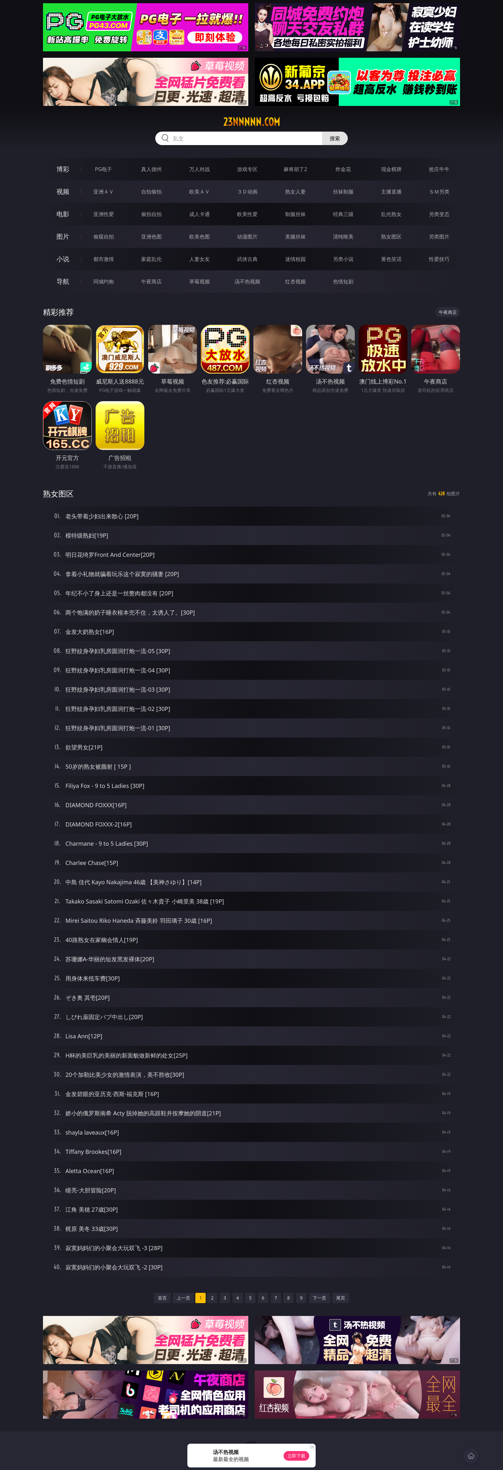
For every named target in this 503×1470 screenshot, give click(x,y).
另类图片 (439, 236)
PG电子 (103, 169)
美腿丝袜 (295, 236)
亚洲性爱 (103, 214)
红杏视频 (295, 281)
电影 (62, 214)
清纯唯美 (343, 236)
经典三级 (343, 214)
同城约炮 (103, 281)
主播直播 (391, 191)
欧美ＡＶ (199, 191)
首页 (162, 1298)
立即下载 (296, 1456)
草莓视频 (199, 281)
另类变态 (439, 214)
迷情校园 (295, 259)
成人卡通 (199, 214)
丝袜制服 (343, 191)
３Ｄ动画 (247, 191)
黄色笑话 (391, 259)
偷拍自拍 (151, 214)
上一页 (183, 1298)
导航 (62, 281)
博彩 (62, 169)
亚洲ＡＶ (103, 191)
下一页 (319, 1298)
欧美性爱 (247, 214)
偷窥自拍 (103, 236)
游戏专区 (247, 169)
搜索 (335, 138)
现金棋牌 (391, 169)
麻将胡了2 (295, 169)
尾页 (340, 1298)
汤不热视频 (247, 281)
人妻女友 (199, 259)
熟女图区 (391, 236)
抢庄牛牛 (439, 169)
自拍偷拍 (151, 191)
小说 (62, 259)
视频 (62, 191)
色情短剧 (343, 281)
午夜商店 (151, 281)
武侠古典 (247, 259)
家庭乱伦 (151, 259)
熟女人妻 (295, 191)
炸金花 (343, 169)
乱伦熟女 (391, 214)
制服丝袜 (295, 214)
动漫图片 (247, 236)
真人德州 (151, 169)
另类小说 (343, 259)
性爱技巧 (439, 259)
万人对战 (199, 169)
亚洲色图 (151, 236)
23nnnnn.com (251, 122)
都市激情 (103, 259)
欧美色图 (199, 236)
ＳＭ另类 (439, 191)
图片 (62, 236)
